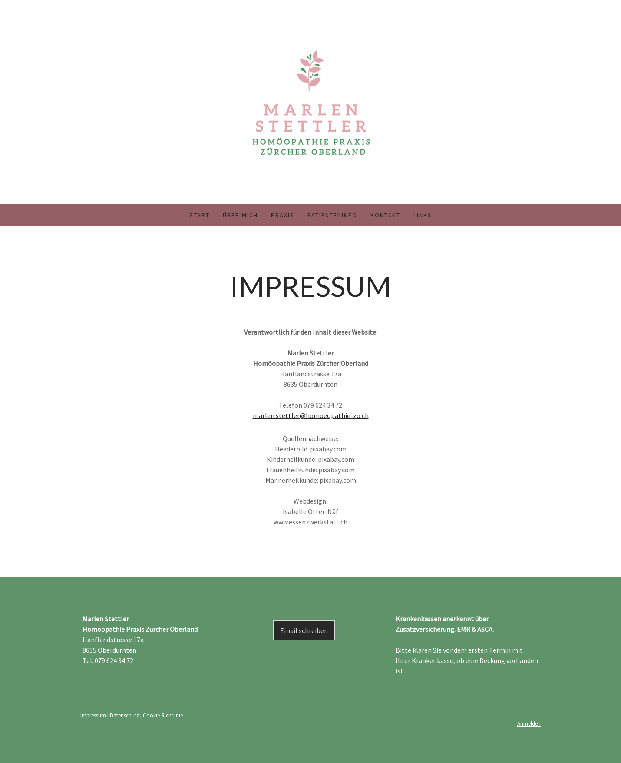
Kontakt (385, 215)
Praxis (282, 215)
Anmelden (529, 723)
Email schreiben (304, 630)
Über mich (240, 215)
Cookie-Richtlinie (163, 715)
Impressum (93, 715)
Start (199, 215)
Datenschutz (124, 715)
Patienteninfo (332, 215)
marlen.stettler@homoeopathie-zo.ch (311, 415)
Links (422, 215)
